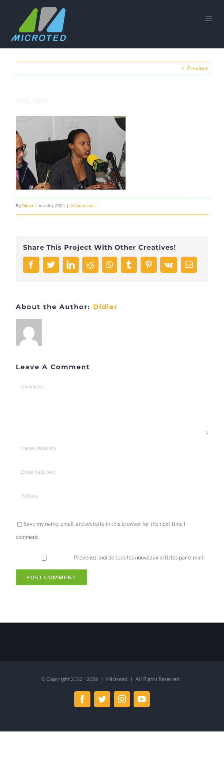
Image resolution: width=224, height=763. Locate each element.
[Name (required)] (112, 448)
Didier (28, 205)
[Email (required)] (112, 472)
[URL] (112, 496)
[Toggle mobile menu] (209, 18)
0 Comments (82, 205)
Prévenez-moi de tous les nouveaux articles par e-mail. (139, 557)
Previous (197, 68)
